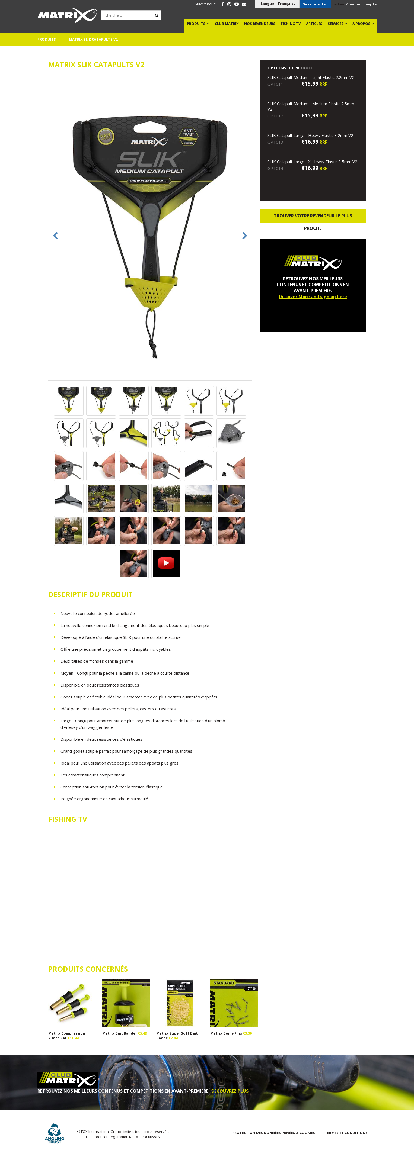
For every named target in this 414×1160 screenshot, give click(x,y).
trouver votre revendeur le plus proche (313, 218)
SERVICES (335, 23)
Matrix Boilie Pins (226, 1033)
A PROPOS (361, 23)
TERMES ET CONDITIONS (346, 1132)
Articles (314, 23)
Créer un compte (361, 4)
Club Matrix (227, 23)
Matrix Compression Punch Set (66, 1035)
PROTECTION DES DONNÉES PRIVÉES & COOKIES (273, 1132)
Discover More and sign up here (313, 296)
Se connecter (315, 4)
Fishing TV (291, 23)
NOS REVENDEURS (259, 23)
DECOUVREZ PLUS (230, 1091)
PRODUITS (196, 23)
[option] (150, 227)
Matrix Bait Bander (120, 1033)
